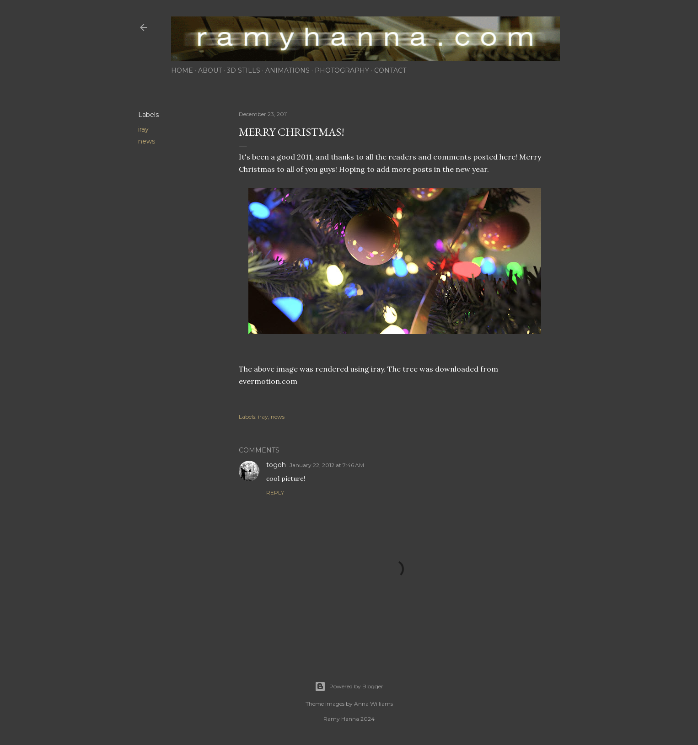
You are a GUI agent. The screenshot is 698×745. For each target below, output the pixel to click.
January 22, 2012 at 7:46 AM (327, 465)
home (182, 70)
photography (342, 70)
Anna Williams (373, 703)
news (146, 141)
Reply (275, 492)
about (210, 70)
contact (390, 70)
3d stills (243, 70)
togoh (276, 465)
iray (143, 129)
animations (287, 70)
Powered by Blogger (349, 686)
